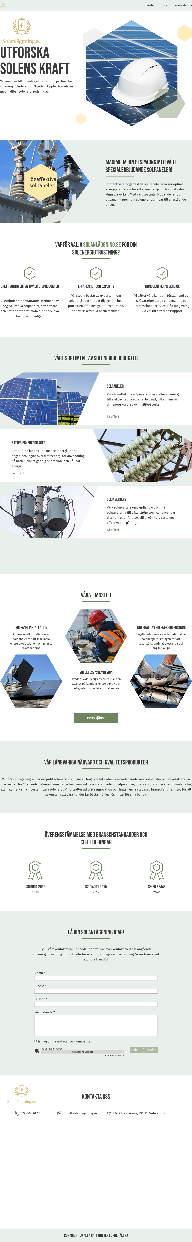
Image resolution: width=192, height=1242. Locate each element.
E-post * (40, 986)
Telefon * (40, 999)
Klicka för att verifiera (82, 1052)
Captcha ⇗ (115, 1055)
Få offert (113, 417)
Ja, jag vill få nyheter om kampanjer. (65, 1041)
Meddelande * (44, 1012)
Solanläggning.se (35, 81)
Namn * (39, 973)
